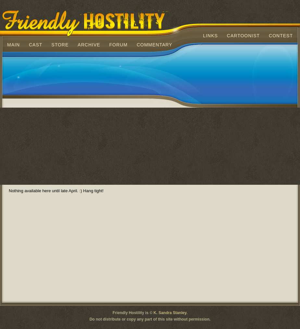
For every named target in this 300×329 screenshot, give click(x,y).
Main (13, 44)
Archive (89, 44)
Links (210, 35)
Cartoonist (243, 35)
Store (60, 44)
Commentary (154, 44)
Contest (281, 35)
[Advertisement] (61, 122)
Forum (118, 44)
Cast (35, 44)
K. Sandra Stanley (170, 313)
